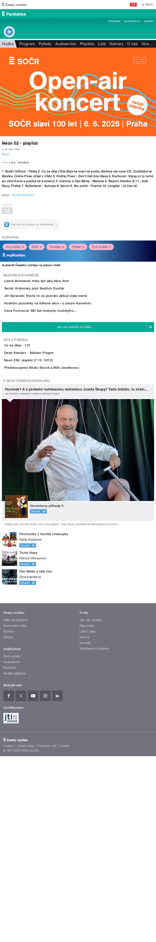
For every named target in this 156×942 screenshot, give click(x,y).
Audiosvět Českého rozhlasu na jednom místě (31, 353)
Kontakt (85, 829)
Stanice (8, 817)
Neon (6, 154)
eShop (8, 823)
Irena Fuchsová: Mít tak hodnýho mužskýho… (55, 442)
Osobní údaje (25, 931)
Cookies (8, 931)
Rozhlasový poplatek (94, 834)
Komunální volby (15, 811)
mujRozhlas (10, 325)
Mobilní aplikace (14, 859)
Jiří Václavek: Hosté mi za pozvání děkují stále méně (60, 405)
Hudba (8, 44)
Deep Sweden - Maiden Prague (44, 506)
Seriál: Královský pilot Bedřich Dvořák (49, 387)
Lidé (102, 44)
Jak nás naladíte (91, 806)
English (64, 931)
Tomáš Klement (23, 283)
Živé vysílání (101, 335)
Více (147, 44)
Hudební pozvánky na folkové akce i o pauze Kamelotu (62, 424)
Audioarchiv (132, 21)
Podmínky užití (47, 931)
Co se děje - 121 (32, 488)
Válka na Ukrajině (15, 806)
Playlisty (87, 44)
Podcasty (10, 853)
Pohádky (56, 335)
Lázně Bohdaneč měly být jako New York (51, 369)
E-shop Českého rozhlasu (26, 566)
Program (114, 21)
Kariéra (84, 823)
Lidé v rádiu (88, 817)
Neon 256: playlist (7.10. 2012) (43, 524)
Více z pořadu (15, 482)
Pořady (45, 44)
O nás (132, 44)
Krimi (36, 335)
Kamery (149, 21)
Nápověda (87, 811)
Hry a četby (15, 335)
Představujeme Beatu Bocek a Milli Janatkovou (56, 542)
